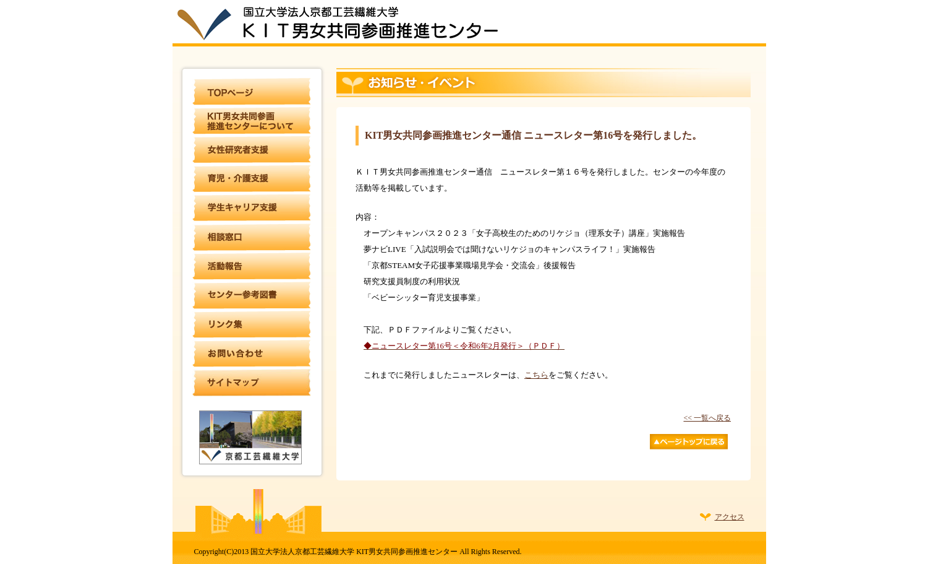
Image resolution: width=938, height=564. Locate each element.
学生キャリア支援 (251, 208)
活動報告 (251, 266)
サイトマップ (251, 382)
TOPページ (251, 91)
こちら (536, 375)
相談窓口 (251, 237)
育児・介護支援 (251, 179)
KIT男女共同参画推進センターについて (251, 120)
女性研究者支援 (251, 149)
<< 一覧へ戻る (707, 418)
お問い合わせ (251, 353)
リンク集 (251, 324)
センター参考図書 (251, 295)
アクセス (729, 517)
